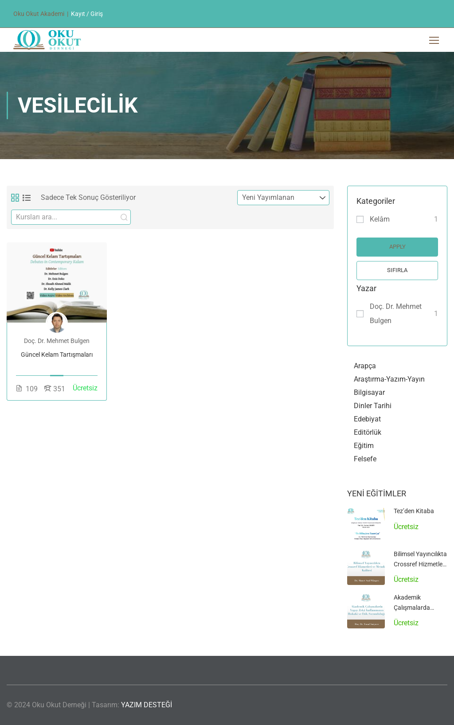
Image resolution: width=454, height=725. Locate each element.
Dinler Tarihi (372, 405)
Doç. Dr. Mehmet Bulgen (396, 313)
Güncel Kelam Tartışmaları (57, 354)
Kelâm (380, 219)
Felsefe (365, 459)
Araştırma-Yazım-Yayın (389, 379)
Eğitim (364, 445)
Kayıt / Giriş (87, 13)
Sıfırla (397, 270)
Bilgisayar (369, 392)
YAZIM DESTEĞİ (146, 705)
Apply (397, 246)
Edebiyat (367, 419)
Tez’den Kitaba (414, 511)
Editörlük (367, 432)
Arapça (365, 366)
